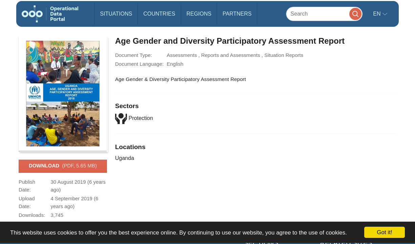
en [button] (377, 14)
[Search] (324, 14)
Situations (116, 14)
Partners (237, 14)
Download (63, 166)
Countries (159, 14)
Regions (199, 14)
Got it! (384, 232)
